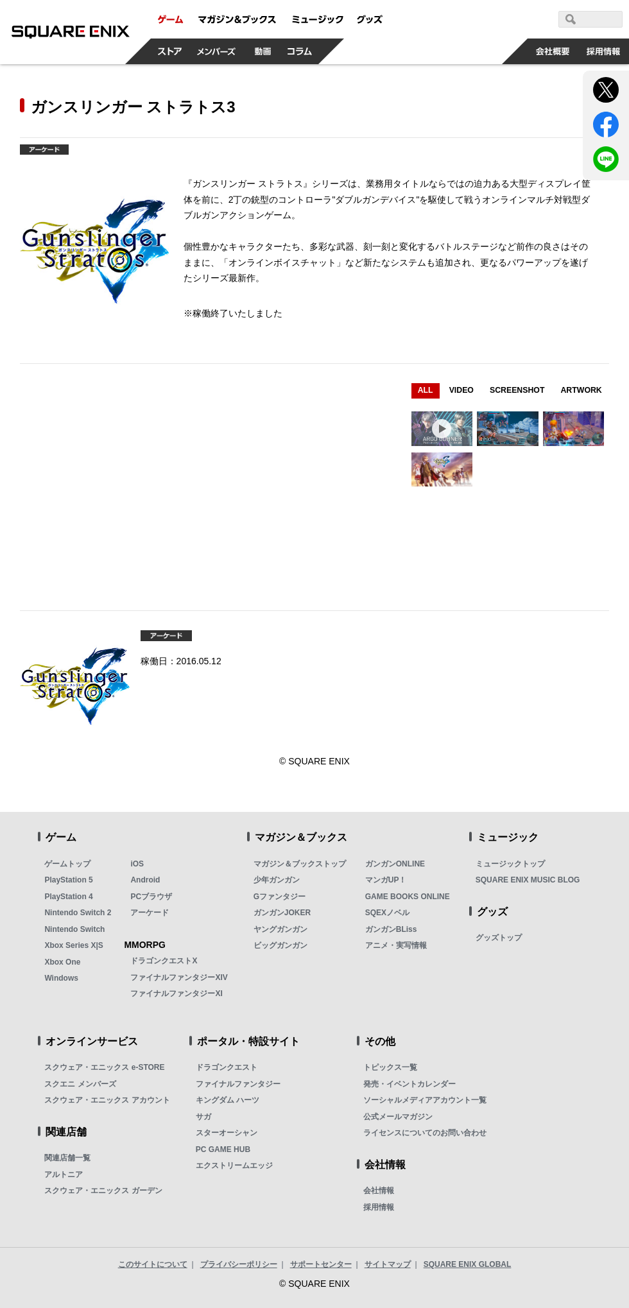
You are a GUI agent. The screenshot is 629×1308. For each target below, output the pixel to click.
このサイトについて (152, 1264)
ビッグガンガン (280, 945)
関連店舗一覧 (67, 1157)
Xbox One (62, 962)
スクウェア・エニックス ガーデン (103, 1190)
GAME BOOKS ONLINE (407, 896)
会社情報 (378, 1190)
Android (145, 879)
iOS (137, 863)
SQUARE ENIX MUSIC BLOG (528, 879)
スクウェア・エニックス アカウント (106, 1100)
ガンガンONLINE (395, 863)
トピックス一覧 (390, 1067)
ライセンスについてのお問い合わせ (425, 1132)
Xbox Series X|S (73, 945)
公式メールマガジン (398, 1116)
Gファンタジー (280, 896)
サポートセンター (321, 1264)
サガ (203, 1116)
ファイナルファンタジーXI (176, 993)
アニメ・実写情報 (396, 945)
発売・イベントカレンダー (409, 1084)
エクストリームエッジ (234, 1165)
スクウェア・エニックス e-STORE (104, 1067)
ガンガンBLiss (391, 929)
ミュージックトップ (510, 863)
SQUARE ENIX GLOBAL (468, 1264)
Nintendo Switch (74, 929)
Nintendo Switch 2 (77, 912)
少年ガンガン (277, 879)
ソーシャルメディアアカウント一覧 (425, 1100)
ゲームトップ (67, 863)
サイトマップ (388, 1264)
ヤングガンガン (280, 929)
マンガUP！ (386, 879)
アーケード (149, 912)
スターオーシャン (226, 1132)
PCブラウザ (151, 896)
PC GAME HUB (223, 1149)
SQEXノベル (387, 912)
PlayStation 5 (68, 879)
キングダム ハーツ (227, 1100)
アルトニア (63, 1174)
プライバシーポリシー (238, 1264)
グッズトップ (499, 937)
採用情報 (378, 1207)
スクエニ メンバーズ (80, 1084)
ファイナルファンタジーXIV (178, 977)
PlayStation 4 (68, 896)
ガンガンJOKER (282, 912)
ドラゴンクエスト (226, 1067)
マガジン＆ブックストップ (300, 863)
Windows (61, 978)
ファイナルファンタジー (238, 1084)
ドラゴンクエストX (163, 960)
